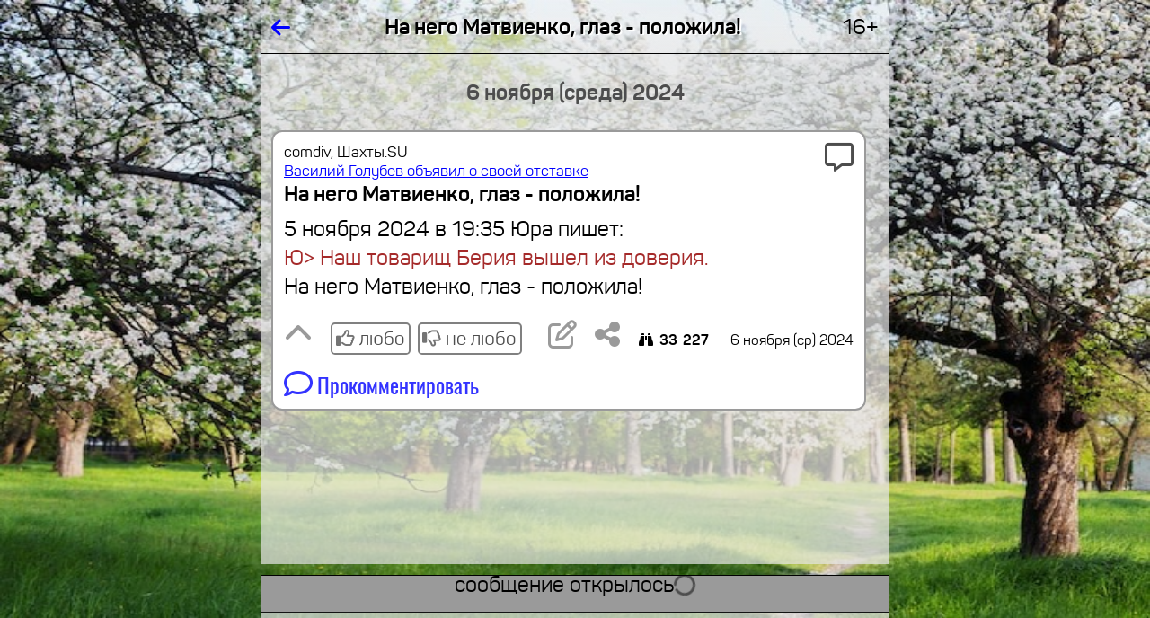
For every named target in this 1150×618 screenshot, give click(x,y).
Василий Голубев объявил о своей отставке (436, 171)
